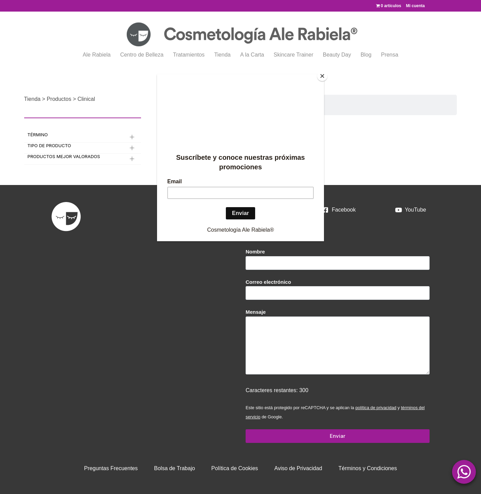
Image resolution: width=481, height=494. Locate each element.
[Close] (322, 76)
